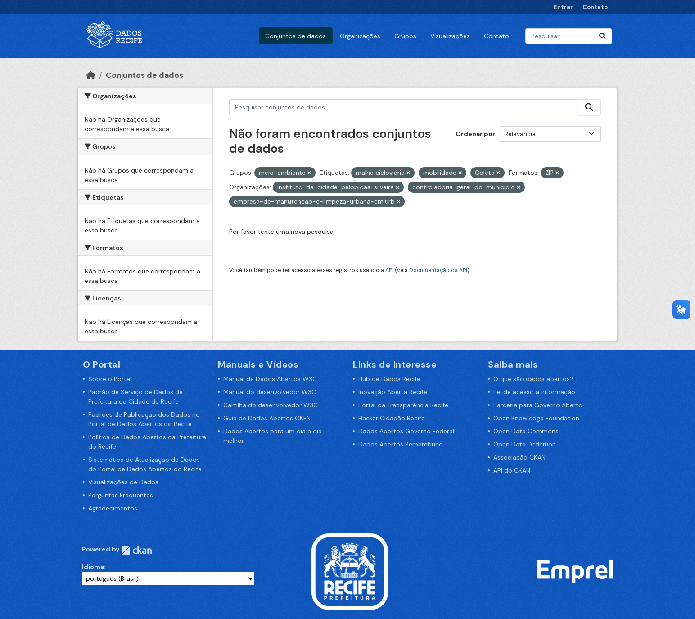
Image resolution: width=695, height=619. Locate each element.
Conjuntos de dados (295, 36)
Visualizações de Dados (123, 482)
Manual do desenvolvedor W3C (269, 392)
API (389, 270)
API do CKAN (511, 470)
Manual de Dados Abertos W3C (270, 379)
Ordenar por (475, 134)
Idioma (93, 567)
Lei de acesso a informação (534, 392)
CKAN (136, 550)
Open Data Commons (526, 431)
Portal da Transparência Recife (403, 405)
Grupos (405, 36)
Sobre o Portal (109, 379)
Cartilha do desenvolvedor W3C (270, 405)
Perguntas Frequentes (120, 495)
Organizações (360, 36)
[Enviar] (602, 36)
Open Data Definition (524, 444)
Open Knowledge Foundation (536, 418)
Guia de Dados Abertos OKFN (267, 418)
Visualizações (450, 36)
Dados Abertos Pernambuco (400, 444)
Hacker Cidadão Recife (391, 418)
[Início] (90, 75)
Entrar (563, 7)
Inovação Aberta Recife (392, 392)
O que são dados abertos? (533, 379)
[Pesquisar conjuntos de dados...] (568, 36)
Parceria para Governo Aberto (537, 405)
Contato (595, 7)
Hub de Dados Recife (389, 379)
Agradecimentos (112, 508)
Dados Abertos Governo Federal (406, 431)
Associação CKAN (519, 457)
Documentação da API (438, 270)
